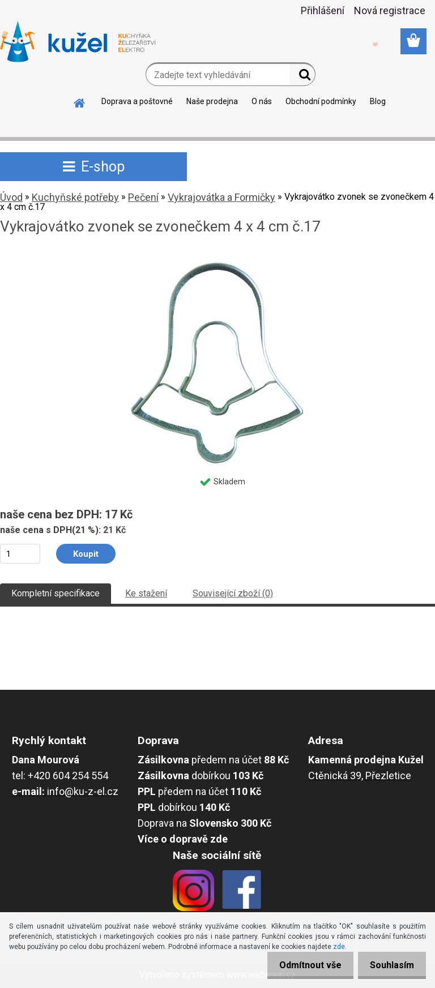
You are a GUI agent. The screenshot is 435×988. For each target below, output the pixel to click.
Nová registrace (389, 10)
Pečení (143, 197)
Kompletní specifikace (55, 593)
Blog (378, 101)
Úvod (11, 197)
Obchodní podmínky (320, 101)
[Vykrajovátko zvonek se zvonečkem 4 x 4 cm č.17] (217, 257)
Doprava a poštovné (137, 101)
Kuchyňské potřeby (75, 197)
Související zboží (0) (233, 593)
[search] (302, 77)
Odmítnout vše (303, 965)
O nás (261, 101)
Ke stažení (146, 593)
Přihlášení (322, 10)
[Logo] (78, 42)
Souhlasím (390, 965)
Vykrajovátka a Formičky (221, 197)
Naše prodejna (212, 101)
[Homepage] (79, 101)
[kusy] (20, 554)
